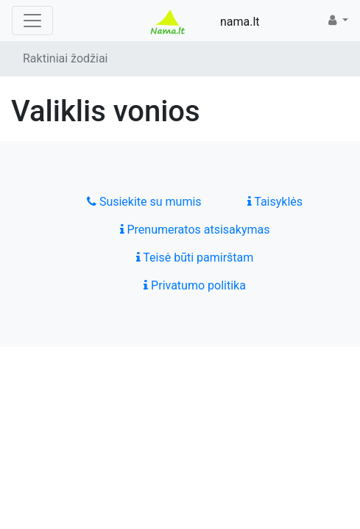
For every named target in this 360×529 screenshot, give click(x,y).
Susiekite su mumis (144, 202)
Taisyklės (275, 202)
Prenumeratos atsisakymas (195, 230)
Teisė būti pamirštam (195, 257)
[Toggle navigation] (32, 20)
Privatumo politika (195, 285)
